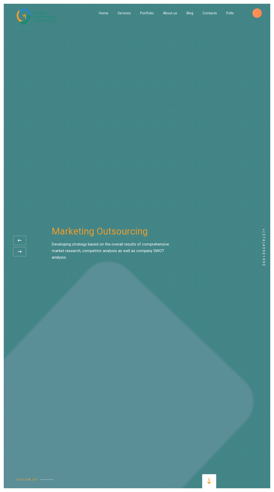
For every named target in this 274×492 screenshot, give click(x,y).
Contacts (210, 13)
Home (103, 13)
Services (124, 13)
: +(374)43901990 (264, 246)
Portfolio (147, 13)
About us (170, 13)
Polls (230, 13)
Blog (189, 13)
